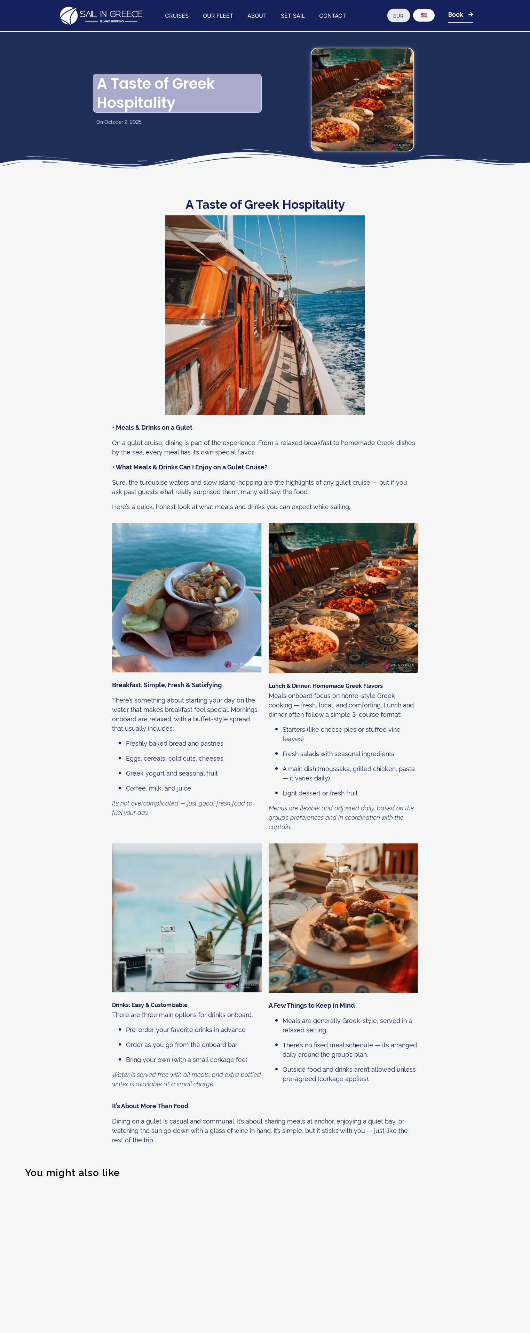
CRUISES (177, 15)
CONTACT (332, 15)
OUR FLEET (218, 15)
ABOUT (257, 15)
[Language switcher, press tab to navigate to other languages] (424, 15)
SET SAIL (293, 15)
